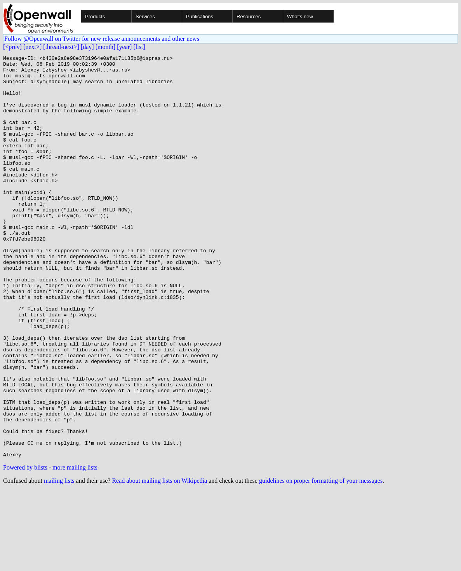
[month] (106, 47)
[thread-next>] (61, 47)
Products (95, 16)
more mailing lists (74, 548)
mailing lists (59, 561)
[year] (124, 47)
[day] (87, 47)
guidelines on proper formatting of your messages (321, 561)
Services (145, 16)
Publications (199, 16)
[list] (139, 47)
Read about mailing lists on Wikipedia (159, 561)
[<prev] (12, 47)
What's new (300, 16)
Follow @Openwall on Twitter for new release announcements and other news (101, 38)
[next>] (32, 47)
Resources (249, 16)
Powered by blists (25, 548)
